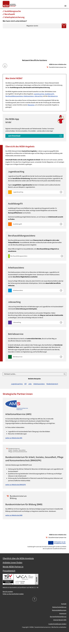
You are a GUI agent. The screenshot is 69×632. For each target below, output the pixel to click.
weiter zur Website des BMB (13, 515)
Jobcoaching (38, 96)
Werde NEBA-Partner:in (13, 566)
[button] (65, 4)
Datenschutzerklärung (59, 607)
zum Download (14, 136)
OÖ (25, 384)
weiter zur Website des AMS (13, 438)
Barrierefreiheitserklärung (58, 617)
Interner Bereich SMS (59, 620)
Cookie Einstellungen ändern (57, 624)
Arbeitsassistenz (29, 96)
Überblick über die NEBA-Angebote (18, 558)
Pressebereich (9, 570)
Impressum (62, 613)
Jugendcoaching (39, 94)
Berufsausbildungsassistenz (14, 96)
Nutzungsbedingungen (59, 610)
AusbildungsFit (49, 94)
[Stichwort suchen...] (34, 374)
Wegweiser (31, 105)
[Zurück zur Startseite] (10, 4)
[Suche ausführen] (64, 374)
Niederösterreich (52, 384)
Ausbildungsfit (17, 224)
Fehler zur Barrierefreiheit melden (13, 594)
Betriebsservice (53, 96)
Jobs (30, 384)
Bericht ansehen (8, 592)
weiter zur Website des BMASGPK (15, 485)
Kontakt (63, 604)
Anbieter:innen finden (12, 562)
